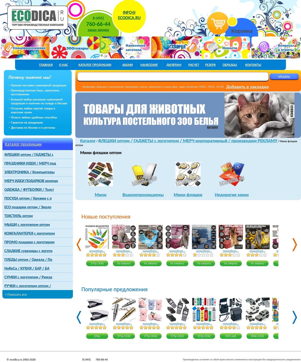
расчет (194, 65)
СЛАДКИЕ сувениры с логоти (28, 250)
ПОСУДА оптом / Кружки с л (28, 198)
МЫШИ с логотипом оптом (27, 224)
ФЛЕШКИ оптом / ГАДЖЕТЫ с (28, 154)
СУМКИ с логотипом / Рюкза (28, 277)
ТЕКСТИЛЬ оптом (18, 215)
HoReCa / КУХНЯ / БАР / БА (26, 268)
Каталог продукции (23, 144)
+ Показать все (16, 294)
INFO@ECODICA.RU (129, 15)
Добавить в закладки (247, 86)
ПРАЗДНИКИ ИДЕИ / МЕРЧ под (30, 163)
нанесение (149, 65)
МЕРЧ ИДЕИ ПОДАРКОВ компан (31, 180)
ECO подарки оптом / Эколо (27, 207)
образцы (230, 65)
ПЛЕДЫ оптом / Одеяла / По (28, 259)
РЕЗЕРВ (210, 65)
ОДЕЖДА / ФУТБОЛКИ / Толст (29, 189)
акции (127, 65)
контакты (253, 65)
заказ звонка (98, 29)
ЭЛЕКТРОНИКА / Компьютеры (29, 172)
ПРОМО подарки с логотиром (29, 242)
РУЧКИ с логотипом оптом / (27, 285)
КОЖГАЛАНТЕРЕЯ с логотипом (29, 233)
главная (46, 65)
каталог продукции (94, 65)
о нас (63, 65)
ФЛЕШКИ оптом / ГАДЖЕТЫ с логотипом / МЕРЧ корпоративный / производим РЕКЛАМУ (187, 140)
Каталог (88, 140)
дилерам (173, 65)
